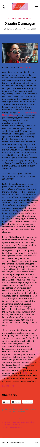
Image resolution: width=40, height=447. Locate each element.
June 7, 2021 (31, 29)
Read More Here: (9, 386)
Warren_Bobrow (15, 29)
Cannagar (8, 409)
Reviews (12, 18)
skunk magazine (25, 409)
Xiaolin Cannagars (18, 411)
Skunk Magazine (24, 18)
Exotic (15, 409)
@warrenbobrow (28, 67)
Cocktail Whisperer (17, 442)
